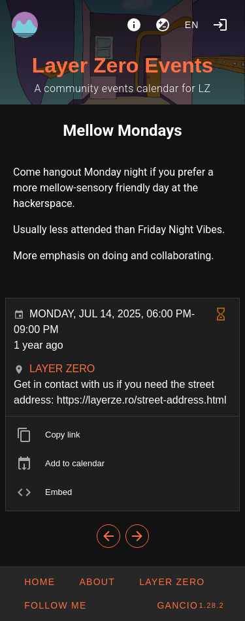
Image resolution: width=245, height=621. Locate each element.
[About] (134, 24)
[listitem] (122, 435)
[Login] (220, 24)
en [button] (192, 25)
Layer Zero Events (122, 65)
